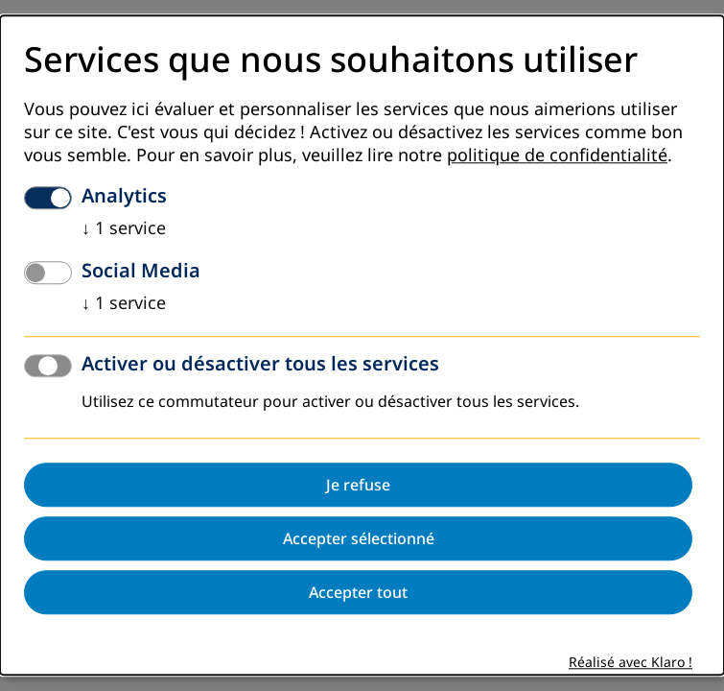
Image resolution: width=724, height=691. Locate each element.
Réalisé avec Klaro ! (630, 664)
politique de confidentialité (557, 156)
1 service (124, 229)
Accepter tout (358, 593)
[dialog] (362, 345)
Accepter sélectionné (358, 539)
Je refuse (358, 485)
